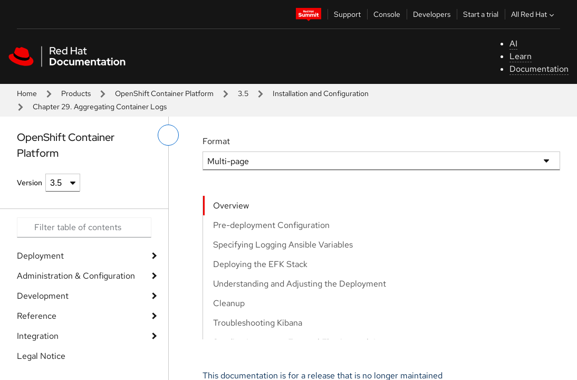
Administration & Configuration (76, 275)
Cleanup (229, 303)
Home (27, 93)
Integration (38, 335)
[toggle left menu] (168, 135)
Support (347, 14)
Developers (431, 14)
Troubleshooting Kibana (257, 322)
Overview (231, 205)
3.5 (243, 93)
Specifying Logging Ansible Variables (283, 244)
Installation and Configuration (321, 93)
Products (76, 93)
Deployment (40, 255)
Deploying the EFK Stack (260, 264)
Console (386, 14)
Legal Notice (41, 356)
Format (216, 141)
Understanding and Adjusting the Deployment (299, 283)
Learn (520, 56)
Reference (36, 315)
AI (513, 43)
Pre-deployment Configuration (271, 225)
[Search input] (84, 227)
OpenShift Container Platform (164, 93)
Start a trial (480, 14)
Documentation (539, 68)
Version (29, 182)
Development (43, 295)
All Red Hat (533, 14)
